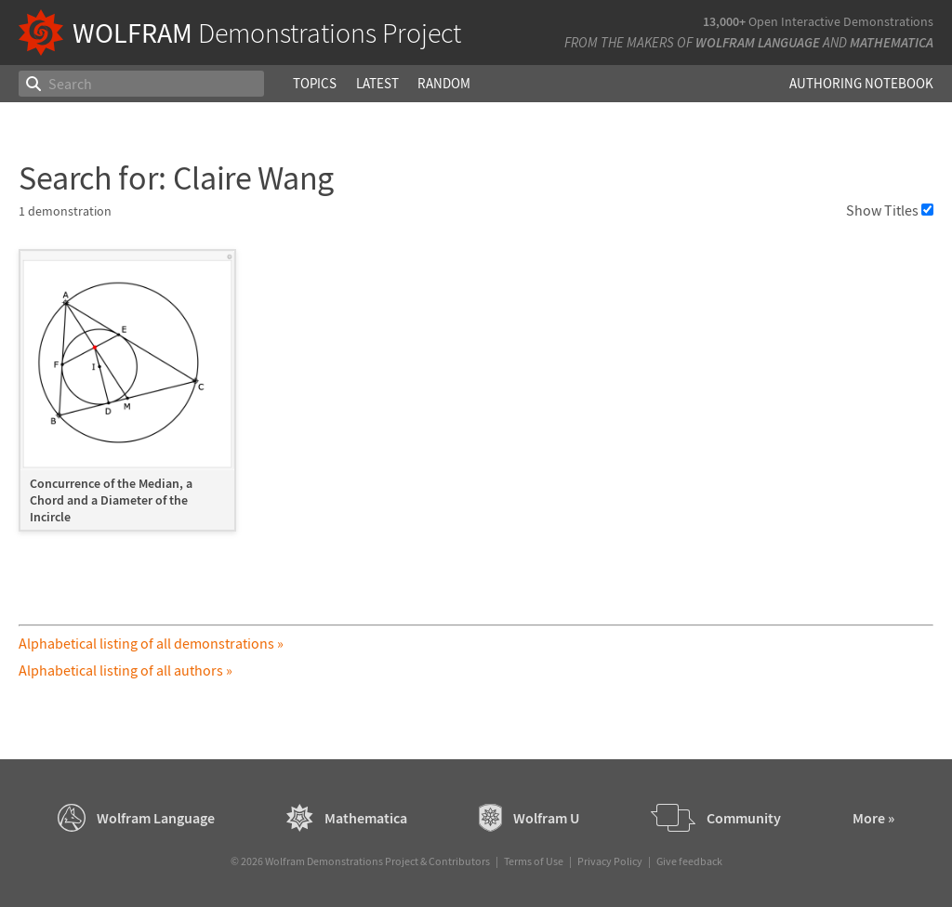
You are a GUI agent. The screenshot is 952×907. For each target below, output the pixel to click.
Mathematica (891, 42)
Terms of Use (533, 861)
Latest (377, 83)
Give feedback (689, 861)
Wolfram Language (757, 42)
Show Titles (889, 210)
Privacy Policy (609, 861)
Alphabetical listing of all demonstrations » (151, 643)
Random (443, 83)
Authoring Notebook (861, 83)
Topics (315, 83)
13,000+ (724, 21)
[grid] (475, 399)
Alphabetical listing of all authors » (125, 670)
